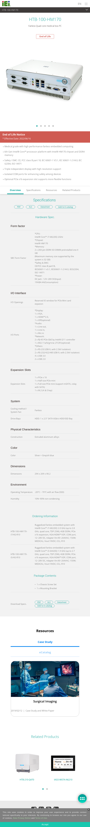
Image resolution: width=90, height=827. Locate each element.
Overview (15, 190)
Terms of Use (41, 818)
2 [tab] (41, 126)
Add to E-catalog (65, 207)
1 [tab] (37, 126)
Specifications (33, 190)
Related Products (71, 190)
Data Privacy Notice (22, 818)
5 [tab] (53, 126)
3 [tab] (45, 126)
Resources (51, 190)
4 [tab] (49, 126)
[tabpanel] (45, 80)
